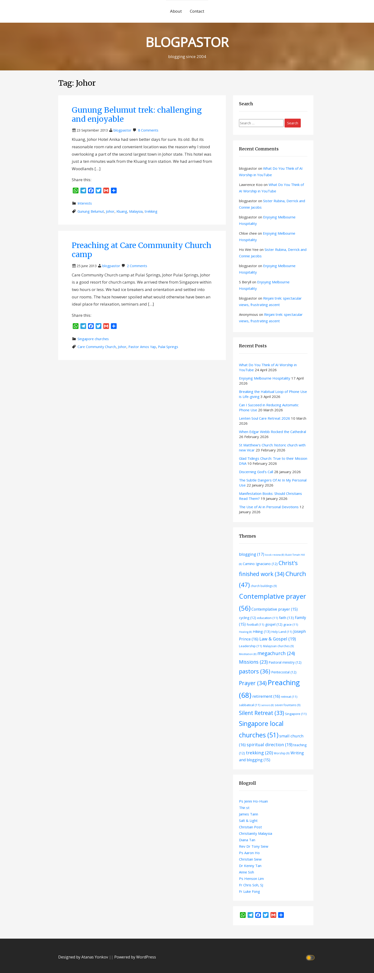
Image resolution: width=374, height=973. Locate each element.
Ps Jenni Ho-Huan (253, 801)
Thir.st (244, 807)
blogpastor (122, 130)
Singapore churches (93, 339)
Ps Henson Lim (251, 878)
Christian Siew (250, 859)
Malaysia (136, 211)
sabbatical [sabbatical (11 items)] (249, 705)
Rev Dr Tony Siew (253, 846)
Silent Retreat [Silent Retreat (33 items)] (261, 713)
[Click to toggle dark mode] (311, 957)
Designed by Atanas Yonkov (83, 957)
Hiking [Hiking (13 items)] (261, 631)
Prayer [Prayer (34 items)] (253, 683)
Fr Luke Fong (249, 891)
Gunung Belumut (91, 211)
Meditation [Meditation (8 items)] (247, 654)
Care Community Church (97, 346)
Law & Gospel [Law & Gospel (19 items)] (277, 639)
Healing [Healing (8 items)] (245, 632)
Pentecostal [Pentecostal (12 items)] (283, 672)
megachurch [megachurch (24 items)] (276, 653)
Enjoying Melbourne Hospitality (264, 378)
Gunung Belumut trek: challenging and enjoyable (137, 114)
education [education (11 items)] (267, 618)
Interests (85, 203)
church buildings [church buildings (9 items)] (264, 586)
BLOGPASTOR (187, 42)
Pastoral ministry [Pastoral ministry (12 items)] (285, 662)
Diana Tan (247, 839)
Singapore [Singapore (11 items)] (296, 714)
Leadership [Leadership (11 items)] (250, 646)
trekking (151, 211)
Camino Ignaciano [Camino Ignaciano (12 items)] (260, 563)
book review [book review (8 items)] (274, 554)
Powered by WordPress (135, 957)
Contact (197, 11)
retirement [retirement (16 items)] (266, 696)
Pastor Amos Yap (142, 346)
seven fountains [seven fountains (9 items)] (288, 705)
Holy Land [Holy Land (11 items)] (281, 631)
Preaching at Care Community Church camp (141, 250)
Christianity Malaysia (255, 833)
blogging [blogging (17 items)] (251, 554)
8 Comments (148, 130)
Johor (110, 211)
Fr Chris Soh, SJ (251, 885)
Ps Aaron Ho (249, 852)
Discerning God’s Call (256, 471)
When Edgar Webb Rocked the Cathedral (272, 431)
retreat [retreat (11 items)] (289, 696)
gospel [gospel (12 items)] (273, 624)
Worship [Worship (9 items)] (282, 753)
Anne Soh (246, 872)
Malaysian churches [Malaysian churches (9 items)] (278, 646)
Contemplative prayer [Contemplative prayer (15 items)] (274, 609)
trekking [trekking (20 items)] (259, 753)
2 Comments (137, 266)
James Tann (248, 814)
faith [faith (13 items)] (286, 617)
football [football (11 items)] (255, 624)
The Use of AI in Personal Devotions (269, 506)
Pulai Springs (168, 346)
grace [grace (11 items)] (290, 624)
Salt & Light (248, 820)
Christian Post (250, 827)
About (176, 11)
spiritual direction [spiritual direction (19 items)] (269, 744)
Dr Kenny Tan (250, 865)
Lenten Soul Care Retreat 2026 (264, 418)
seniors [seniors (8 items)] (267, 705)
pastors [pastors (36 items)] (254, 671)
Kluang (121, 211)
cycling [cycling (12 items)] (247, 617)
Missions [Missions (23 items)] (253, 662)
